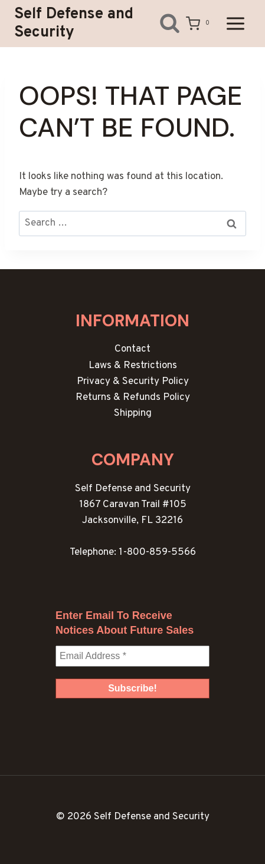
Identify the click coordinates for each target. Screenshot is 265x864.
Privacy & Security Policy (133, 381)
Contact (132, 349)
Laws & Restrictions (133, 365)
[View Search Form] (161, 23)
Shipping (133, 413)
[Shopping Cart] (200, 23)
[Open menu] (235, 23)
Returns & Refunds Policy (133, 397)
